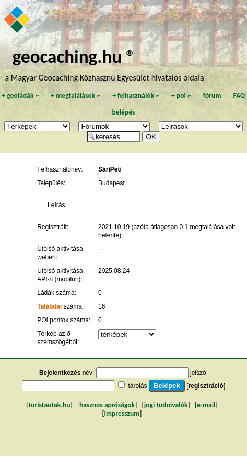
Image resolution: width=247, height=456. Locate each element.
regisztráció (206, 386)
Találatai (49, 306)
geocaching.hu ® (74, 56)
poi (181, 95)
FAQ (239, 95)
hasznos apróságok (107, 405)
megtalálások (75, 95)
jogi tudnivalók (166, 405)
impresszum (122, 413)
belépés (123, 112)
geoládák (20, 95)
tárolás (137, 386)
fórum (212, 95)
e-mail (206, 405)
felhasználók (135, 95)
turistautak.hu (49, 405)
